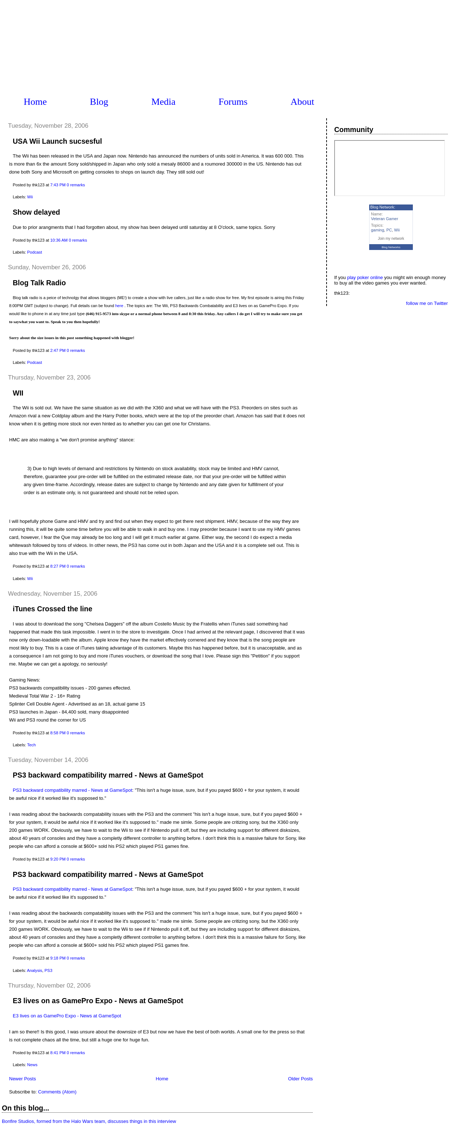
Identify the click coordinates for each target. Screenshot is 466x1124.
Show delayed (36, 212)
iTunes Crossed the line (52, 609)
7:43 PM (58, 185)
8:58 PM (58, 733)
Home (35, 101)
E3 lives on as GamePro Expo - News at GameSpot (98, 1001)
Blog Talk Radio (39, 283)
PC (389, 230)
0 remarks (76, 185)
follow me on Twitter (427, 303)
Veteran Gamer (384, 219)
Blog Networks (391, 247)
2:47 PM (58, 350)
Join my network (391, 239)
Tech (31, 745)
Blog (99, 101)
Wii (30, 197)
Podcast (34, 252)
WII (18, 393)
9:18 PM (58, 958)
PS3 (48, 970)
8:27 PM (58, 566)
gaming (377, 230)
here (119, 305)
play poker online (365, 277)
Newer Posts (22, 1078)
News (32, 1065)
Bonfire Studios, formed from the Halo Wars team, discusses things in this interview (89, 1121)
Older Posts (300, 1078)
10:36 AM (59, 240)
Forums (232, 101)
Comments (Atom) (57, 1092)
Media (163, 101)
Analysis (34, 970)
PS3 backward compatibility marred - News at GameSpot (108, 775)
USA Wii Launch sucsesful (57, 141)
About (302, 101)
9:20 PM (58, 859)
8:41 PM (58, 1052)
